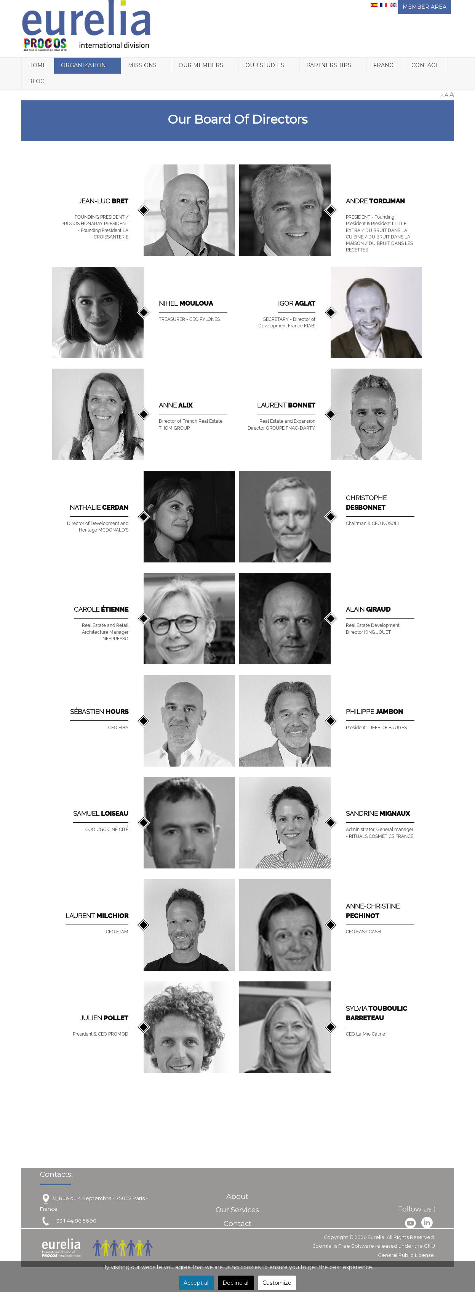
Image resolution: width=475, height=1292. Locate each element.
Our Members (201, 65)
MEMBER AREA (424, 6)
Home (37, 65)
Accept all (197, 1282)
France (385, 65)
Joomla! (323, 1246)
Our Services (237, 1209)
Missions (142, 65)
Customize (276, 1282)
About (237, 1196)
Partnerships (328, 65)
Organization (83, 65)
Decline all (235, 1282)
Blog (36, 81)
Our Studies (264, 65)
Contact (424, 65)
